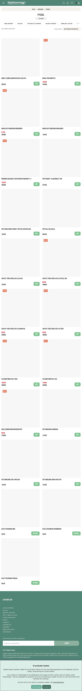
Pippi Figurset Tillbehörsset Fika (52, 179)
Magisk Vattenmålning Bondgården (11, 129)
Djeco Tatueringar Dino (8, 529)
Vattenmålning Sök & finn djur (10, 480)
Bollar (20, 23)
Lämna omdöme (8, 608)
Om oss (5, 610)
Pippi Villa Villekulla (48, 229)
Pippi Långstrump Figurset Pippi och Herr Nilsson (16, 229)
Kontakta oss (7, 625)
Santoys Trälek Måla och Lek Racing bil (13, 329)
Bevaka (35, 533)
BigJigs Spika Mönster (48, 78)
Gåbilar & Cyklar (66, 23)
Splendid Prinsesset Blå (49, 379)
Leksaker (41, 9)
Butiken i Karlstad (9, 613)
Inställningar (36, 687)
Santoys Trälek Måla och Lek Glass (12, 278)
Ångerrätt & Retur (9, 629)
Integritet (6, 622)
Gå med (67, 643)
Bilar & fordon (51, 23)
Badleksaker (8, 23)
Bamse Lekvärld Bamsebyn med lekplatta (13, 78)
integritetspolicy (58, 682)
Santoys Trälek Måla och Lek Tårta (53, 329)
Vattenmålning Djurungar (50, 429)
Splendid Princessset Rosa (9, 379)
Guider (5, 620)
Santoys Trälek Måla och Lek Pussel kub (54, 278)
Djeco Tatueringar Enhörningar (51, 529)
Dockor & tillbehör (34, 23)
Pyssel (48, 9)
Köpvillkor (6, 627)
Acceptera (46, 687)
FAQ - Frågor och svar (10, 615)
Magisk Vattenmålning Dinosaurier (52, 129)
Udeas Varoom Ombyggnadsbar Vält (11, 429)
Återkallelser (7, 632)
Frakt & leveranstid (9, 617)
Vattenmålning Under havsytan (51, 480)
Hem (33, 9)
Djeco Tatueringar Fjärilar (9, 578)
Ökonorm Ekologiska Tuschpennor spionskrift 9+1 (16, 179)
